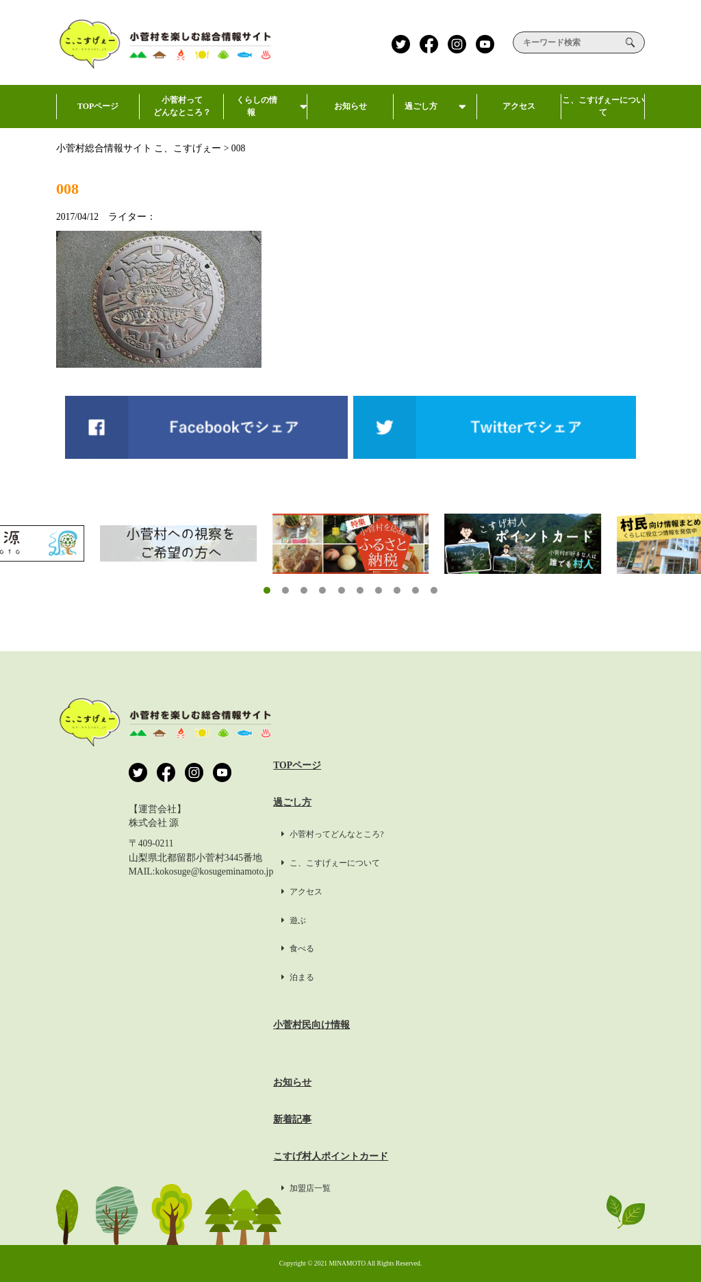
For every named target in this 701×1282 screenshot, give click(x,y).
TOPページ (98, 114)
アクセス (519, 114)
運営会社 (568, 765)
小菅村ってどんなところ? (477, 834)
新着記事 (437, 1119)
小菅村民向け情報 (456, 1025)
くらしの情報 (265, 111)
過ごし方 (435, 114)
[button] (267, 590)
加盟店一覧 (450, 1188)
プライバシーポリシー (597, 802)
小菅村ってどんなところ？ (181, 111)
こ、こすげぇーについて (603, 111)
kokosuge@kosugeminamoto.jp (214, 871)
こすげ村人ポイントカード (475, 1156)
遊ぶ (438, 920)
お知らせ (352, 114)
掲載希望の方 (578, 876)
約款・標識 (573, 913)
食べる (442, 948)
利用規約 (568, 839)
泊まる (442, 977)
